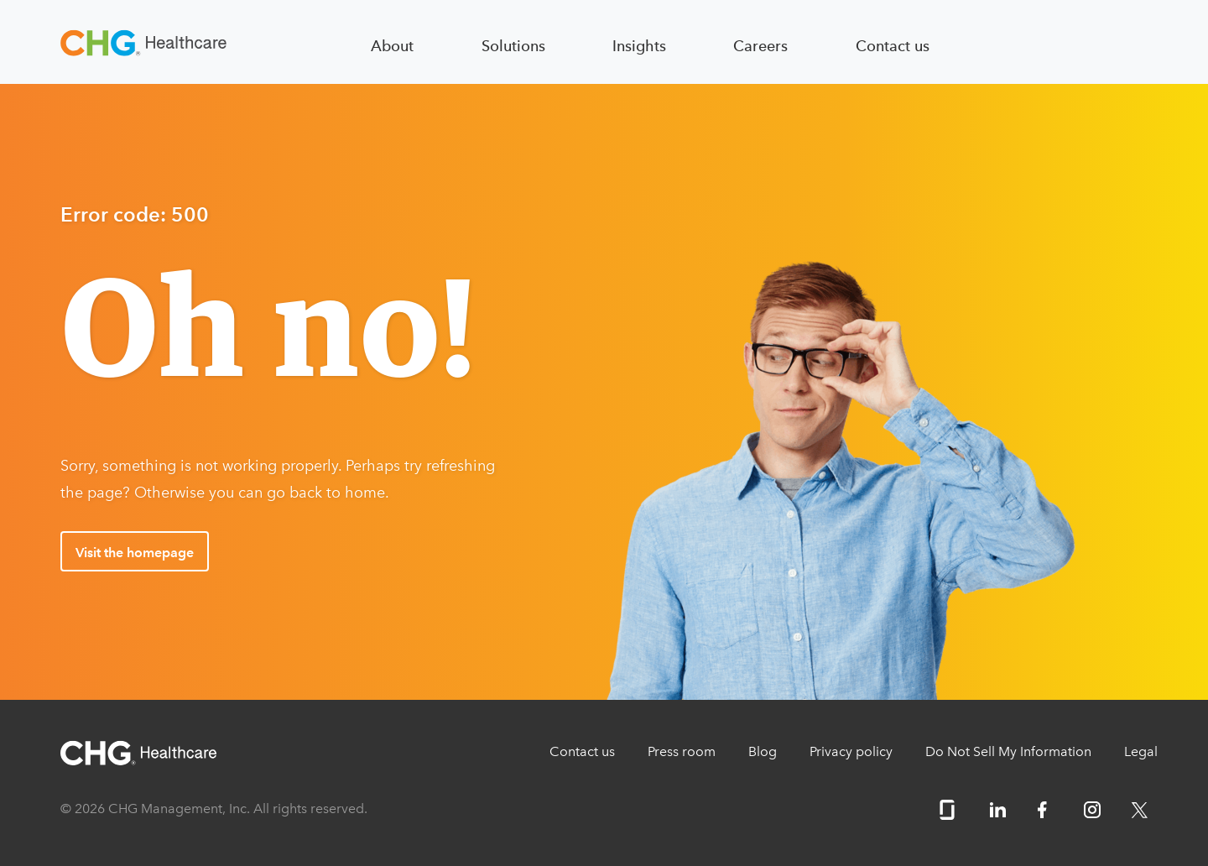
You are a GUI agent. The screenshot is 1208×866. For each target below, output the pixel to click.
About (392, 46)
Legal (1141, 751)
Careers (760, 46)
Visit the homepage (135, 553)
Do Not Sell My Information (1008, 751)
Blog (762, 751)
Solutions (513, 46)
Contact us (892, 46)
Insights (639, 46)
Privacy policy (851, 751)
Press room (682, 751)
